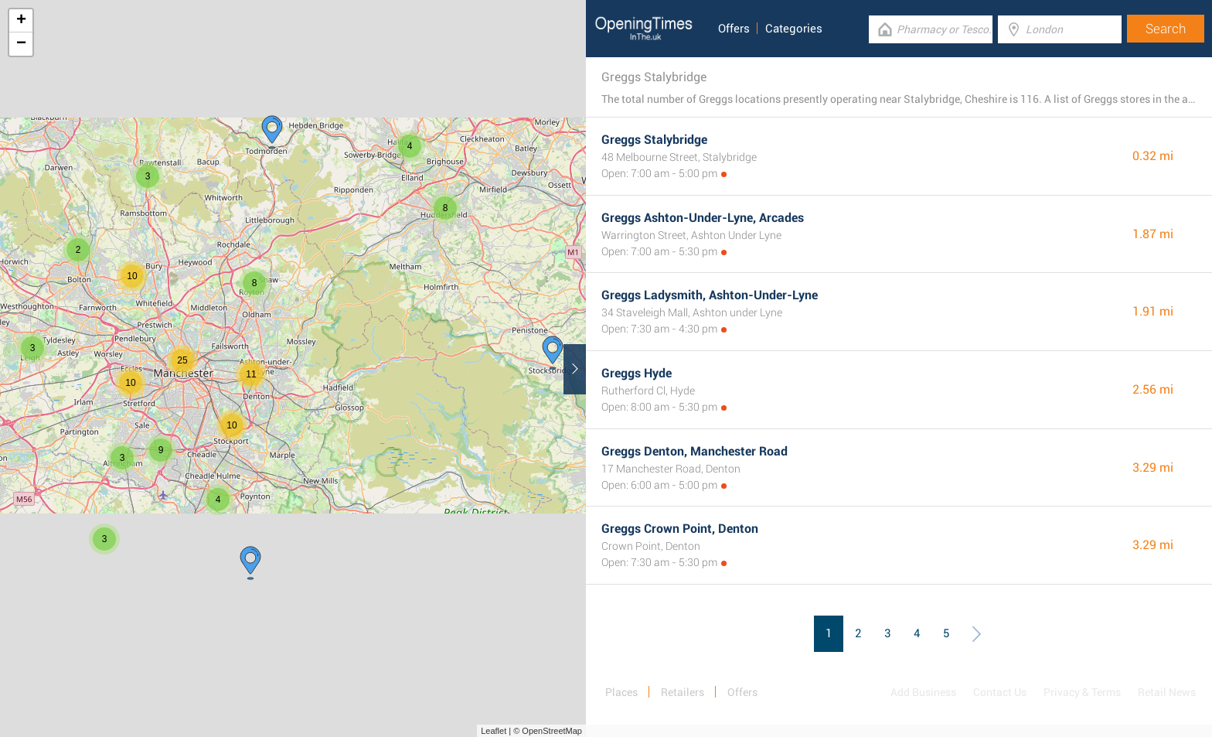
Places (621, 692)
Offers (734, 29)
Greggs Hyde (636, 373)
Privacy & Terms (1082, 692)
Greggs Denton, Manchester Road (694, 451)
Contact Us (999, 692)
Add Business (923, 692)
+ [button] (21, 20)
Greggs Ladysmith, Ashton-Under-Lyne (709, 295)
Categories (793, 29)
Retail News (1167, 692)
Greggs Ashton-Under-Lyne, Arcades (702, 217)
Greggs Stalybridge (654, 139)
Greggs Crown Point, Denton (679, 528)
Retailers (682, 692)
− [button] (21, 44)
